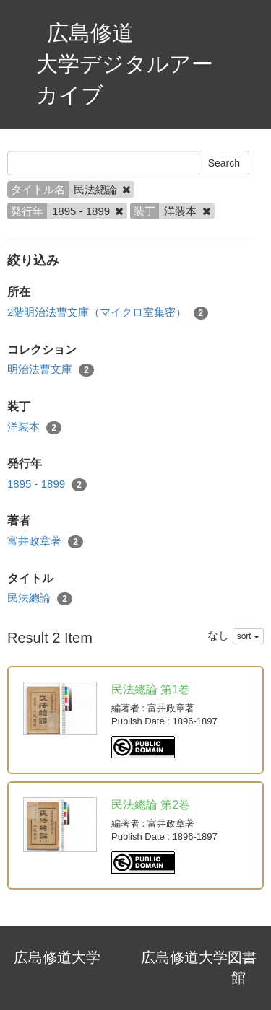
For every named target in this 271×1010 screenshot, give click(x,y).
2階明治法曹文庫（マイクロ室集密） (107, 313)
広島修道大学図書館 (199, 967)
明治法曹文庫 (50, 370)
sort (248, 636)
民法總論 (39, 598)
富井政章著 (45, 541)
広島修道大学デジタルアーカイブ (124, 64)
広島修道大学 (57, 957)
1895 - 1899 (47, 484)
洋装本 (34, 427)
